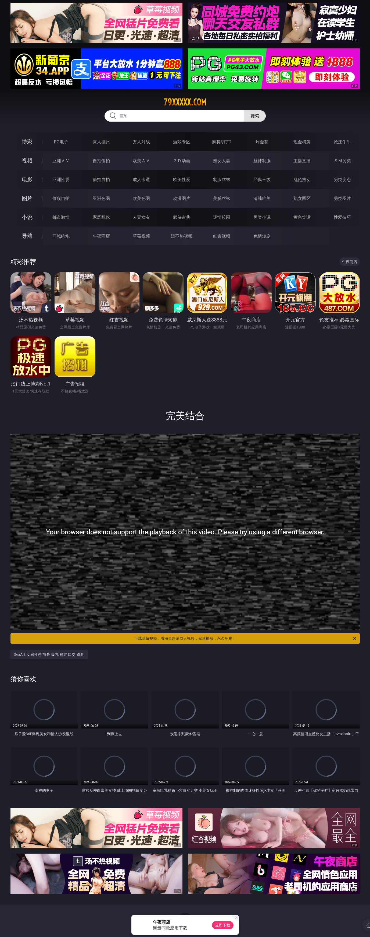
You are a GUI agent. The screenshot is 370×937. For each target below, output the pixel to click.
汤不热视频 (181, 236)
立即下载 (222, 925)
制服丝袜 (221, 179)
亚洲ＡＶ (61, 161)
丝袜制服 (262, 161)
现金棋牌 (302, 142)
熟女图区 (302, 198)
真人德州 (101, 142)
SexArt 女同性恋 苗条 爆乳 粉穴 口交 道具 (49, 654)
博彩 (27, 141)
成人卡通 (141, 179)
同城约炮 (61, 236)
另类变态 (342, 179)
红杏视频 (221, 236)
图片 (27, 198)
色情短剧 (262, 236)
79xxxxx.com (185, 102)
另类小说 (262, 217)
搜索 (255, 116)
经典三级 (262, 179)
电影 (27, 179)
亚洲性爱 (61, 179)
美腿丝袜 (221, 198)
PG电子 (61, 142)
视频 (27, 160)
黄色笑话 (302, 217)
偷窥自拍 (61, 198)
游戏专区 (181, 142)
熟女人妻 (221, 161)
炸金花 (262, 142)
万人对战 (141, 142)
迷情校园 (221, 217)
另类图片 (342, 198)
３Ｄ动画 (181, 161)
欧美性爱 (181, 179)
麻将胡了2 (222, 142)
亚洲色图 (101, 198)
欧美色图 (141, 198)
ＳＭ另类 (342, 161)
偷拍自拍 (101, 179)
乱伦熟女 (302, 179)
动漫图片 (181, 198)
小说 (27, 217)
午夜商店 (101, 236)
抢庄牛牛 (342, 142)
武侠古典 (181, 217)
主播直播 (302, 161)
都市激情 (61, 217)
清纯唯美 (262, 198)
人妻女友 (141, 217)
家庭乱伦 (101, 217)
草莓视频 (141, 236)
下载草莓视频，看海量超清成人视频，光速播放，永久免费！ (245, 638)
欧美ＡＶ (141, 161)
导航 (27, 235)
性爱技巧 (342, 217)
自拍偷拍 (101, 161)
